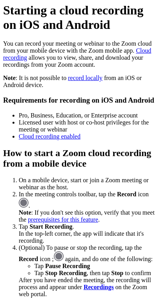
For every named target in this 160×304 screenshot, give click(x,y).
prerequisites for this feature (63, 219)
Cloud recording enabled (49, 136)
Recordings (99, 287)
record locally (85, 78)
